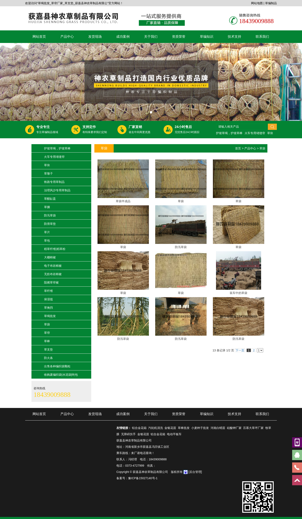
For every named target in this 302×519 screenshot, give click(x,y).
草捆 (47, 207)
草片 (47, 232)
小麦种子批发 (200, 428)
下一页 (240, 350)
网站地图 (257, 3)
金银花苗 (170, 428)
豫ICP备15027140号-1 (143, 478)
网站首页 (39, 36)
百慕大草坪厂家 (253, 428)
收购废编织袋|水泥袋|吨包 (61, 374)
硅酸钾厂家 (234, 428)
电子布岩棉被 (53, 265)
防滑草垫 (50, 223)
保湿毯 (48, 299)
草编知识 (206, 36)
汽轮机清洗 (155, 428)
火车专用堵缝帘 (255, 133)
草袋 (47, 324)
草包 (47, 240)
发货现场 (95, 36)
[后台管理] (195, 472)
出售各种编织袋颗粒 (57, 366)
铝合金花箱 (139, 428)
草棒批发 (184, 428)
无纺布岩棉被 (53, 274)
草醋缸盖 (50, 198)
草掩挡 (48, 307)
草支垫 (48, 349)
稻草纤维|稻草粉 (54, 249)
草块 (270, 133)
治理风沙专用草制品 (57, 190)
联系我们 (262, 36)
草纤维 (48, 291)
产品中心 (67, 36)
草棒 (47, 341)
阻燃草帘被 (51, 282)
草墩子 (48, 173)
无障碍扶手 (128, 434)
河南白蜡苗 (218, 428)
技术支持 (234, 36)
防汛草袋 (50, 215)
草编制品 (271, 3)
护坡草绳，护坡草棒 (229, 133)
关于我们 (151, 36)
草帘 (47, 332)
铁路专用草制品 (54, 182)
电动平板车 (174, 434)
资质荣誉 (178, 36)
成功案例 (123, 36)
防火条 (48, 358)
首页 (238, 148)
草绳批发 (50, 316)
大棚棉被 (50, 257)
